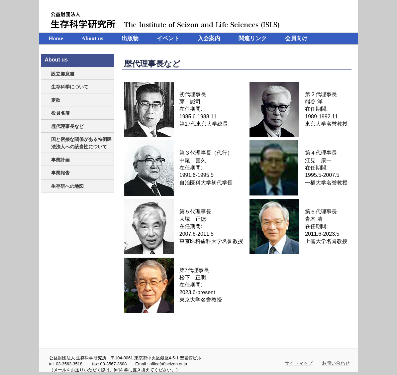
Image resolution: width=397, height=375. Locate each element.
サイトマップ (299, 363)
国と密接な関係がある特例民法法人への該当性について (81, 143)
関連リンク (253, 38)
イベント (168, 38)
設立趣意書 (62, 73)
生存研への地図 (67, 186)
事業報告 (60, 173)
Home (56, 38)
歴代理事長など (67, 126)
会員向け (296, 38)
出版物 (130, 38)
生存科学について (69, 86)
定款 (55, 100)
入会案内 (209, 38)
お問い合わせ (336, 363)
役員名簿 (60, 113)
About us (92, 38)
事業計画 (60, 160)
